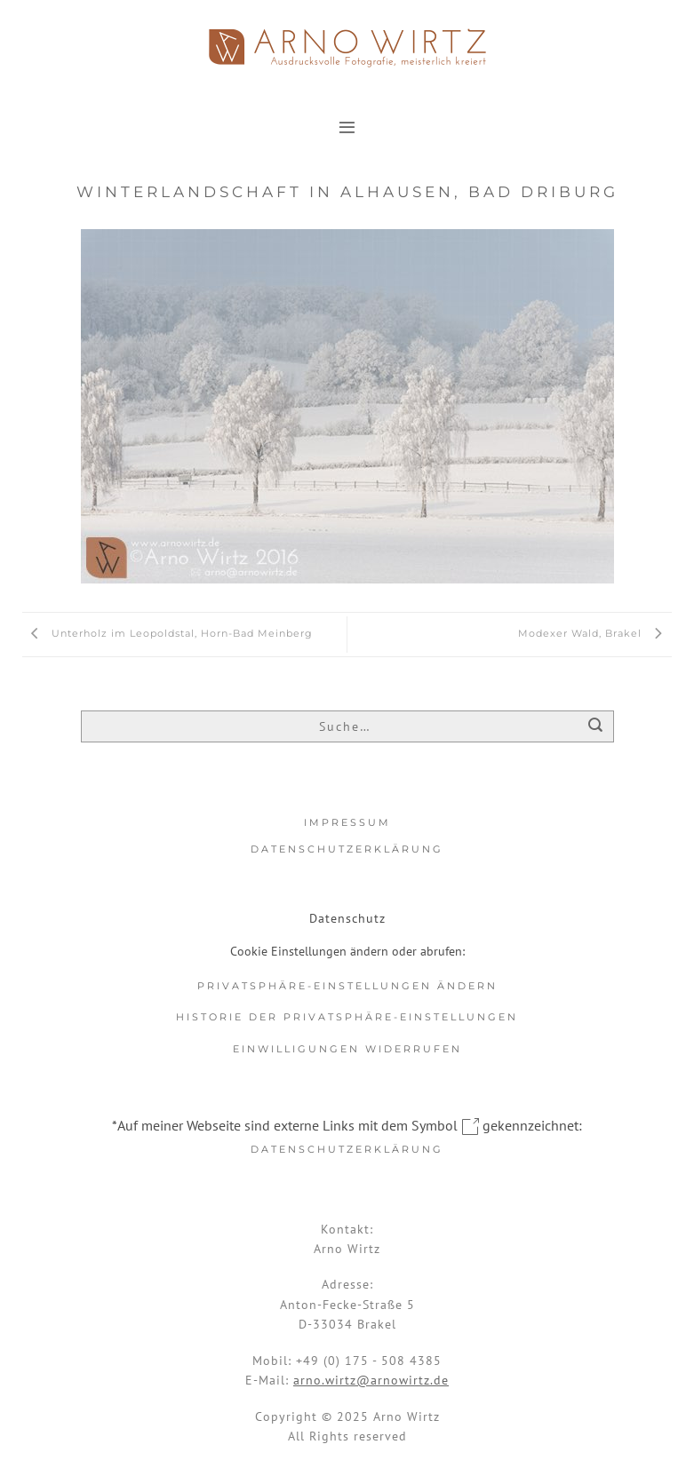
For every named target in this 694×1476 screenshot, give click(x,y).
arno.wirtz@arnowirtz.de (371, 1380)
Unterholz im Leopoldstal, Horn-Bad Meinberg (167, 633)
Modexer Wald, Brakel (595, 633)
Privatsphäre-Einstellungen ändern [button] (347, 986)
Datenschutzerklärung (347, 849)
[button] (347, 127)
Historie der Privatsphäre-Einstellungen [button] (347, 1017)
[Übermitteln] (595, 727)
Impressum (347, 822)
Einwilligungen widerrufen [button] (347, 1049)
